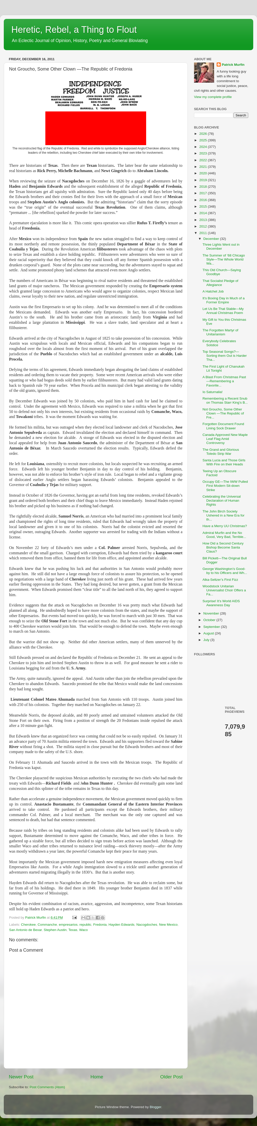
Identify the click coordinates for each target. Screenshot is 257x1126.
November (211, 613)
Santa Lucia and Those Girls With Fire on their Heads (224, 462)
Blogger (155, 1107)
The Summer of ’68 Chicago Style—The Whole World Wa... (224, 259)
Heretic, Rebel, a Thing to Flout (74, 29)
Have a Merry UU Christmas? (225, 526)
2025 (203, 140)
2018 (203, 186)
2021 (203, 167)
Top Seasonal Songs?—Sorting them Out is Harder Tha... (225, 356)
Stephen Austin (55, 930)
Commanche (47, 924)
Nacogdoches (146, 924)
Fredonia (100, 924)
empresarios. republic (75, 924)
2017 (203, 193)
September (212, 627)
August (209, 633)
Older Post (171, 1076)
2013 (203, 220)
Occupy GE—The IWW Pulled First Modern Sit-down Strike (225, 486)
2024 (203, 147)
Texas (72, 930)
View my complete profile (213, 97)
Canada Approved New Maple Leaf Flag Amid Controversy (225, 439)
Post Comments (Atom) (47, 1087)
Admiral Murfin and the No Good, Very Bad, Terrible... (224, 535)
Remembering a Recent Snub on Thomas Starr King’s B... (225, 400)
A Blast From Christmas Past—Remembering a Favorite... (224, 381)
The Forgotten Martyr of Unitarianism (220, 332)
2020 (203, 173)
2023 (203, 153)
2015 (203, 206)
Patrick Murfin (233, 65)
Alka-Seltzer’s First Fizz (220, 580)
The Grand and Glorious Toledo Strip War (221, 452)
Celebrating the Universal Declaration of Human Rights (222, 500)
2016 (203, 200)
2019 (203, 180)
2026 (203, 134)
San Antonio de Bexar (25, 930)
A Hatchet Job (213, 291)
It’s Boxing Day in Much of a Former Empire (224, 300)
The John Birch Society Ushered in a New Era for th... (224, 515)
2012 (203, 226)
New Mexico (168, 924)
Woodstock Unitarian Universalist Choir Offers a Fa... (224, 590)
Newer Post (21, 1076)
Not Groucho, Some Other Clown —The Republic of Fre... (223, 413)
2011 (203, 233)
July (206, 640)
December (211, 239)
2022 (203, 160)
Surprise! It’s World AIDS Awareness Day (221, 603)
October (209, 620)
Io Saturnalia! (213, 392)
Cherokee (28, 924)
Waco (83, 930)
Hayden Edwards (122, 924)
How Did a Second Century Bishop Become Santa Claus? (223, 547)
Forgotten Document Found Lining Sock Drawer (223, 426)
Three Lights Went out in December (221, 246)
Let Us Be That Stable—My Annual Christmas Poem (223, 311)
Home (96, 1076)
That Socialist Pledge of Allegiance (220, 283)
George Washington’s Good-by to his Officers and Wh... (225, 571)
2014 (203, 213)
